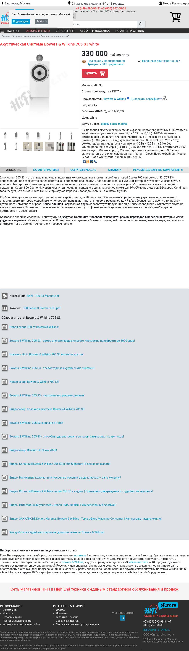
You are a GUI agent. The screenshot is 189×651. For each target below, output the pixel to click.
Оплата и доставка (95, 31)
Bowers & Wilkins (115, 99)
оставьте (80, 555)
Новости (8, 613)
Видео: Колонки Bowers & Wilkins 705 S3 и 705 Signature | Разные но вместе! (59, 464)
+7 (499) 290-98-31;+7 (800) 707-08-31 (101, 8)
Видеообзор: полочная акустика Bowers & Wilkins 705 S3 (47, 409)
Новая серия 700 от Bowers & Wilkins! (34, 327)
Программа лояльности (17, 620)
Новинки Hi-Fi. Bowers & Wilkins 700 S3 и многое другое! (46, 354)
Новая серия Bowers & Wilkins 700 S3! (34, 381)
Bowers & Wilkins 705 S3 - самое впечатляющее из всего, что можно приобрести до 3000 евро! (72, 340)
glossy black (109, 124)
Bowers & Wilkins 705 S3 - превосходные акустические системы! (51, 368)
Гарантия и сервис (129, 31)
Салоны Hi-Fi (65, 31)
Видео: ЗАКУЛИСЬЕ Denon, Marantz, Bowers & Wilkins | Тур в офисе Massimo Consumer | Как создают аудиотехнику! (85, 518)
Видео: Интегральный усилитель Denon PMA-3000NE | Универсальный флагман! (62, 505)
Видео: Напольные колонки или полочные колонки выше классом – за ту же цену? (65, 477)
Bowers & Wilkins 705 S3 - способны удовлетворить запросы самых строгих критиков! (66, 436)
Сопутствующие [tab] (83, 170)
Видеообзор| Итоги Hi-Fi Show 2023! (33, 450)
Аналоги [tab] (115, 170)
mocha (122, 124)
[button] (173, 3)
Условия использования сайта (21, 624)
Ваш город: (15, 3)
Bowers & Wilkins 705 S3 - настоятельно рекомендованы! (47, 395)
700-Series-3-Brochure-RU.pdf (41, 308)
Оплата (60, 610)
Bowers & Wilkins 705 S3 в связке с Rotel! (36, 423)
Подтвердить (21, 21)
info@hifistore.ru (156, 629)
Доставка (62, 613)
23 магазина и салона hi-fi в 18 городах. (96, 3)
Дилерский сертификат (148, 99)
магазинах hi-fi (138, 562)
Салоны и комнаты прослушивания (77, 624)
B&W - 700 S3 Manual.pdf (43, 296)
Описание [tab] (13, 170)
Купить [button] (95, 73)
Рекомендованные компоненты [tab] (158, 170)
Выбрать (42, 21)
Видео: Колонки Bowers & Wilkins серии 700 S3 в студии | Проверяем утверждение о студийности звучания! (81, 491)
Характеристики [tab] (46, 170)
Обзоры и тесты (38, 31)
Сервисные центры (67, 620)
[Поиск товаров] (97, 24)
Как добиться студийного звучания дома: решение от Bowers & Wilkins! (56, 532)
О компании (10, 610)
